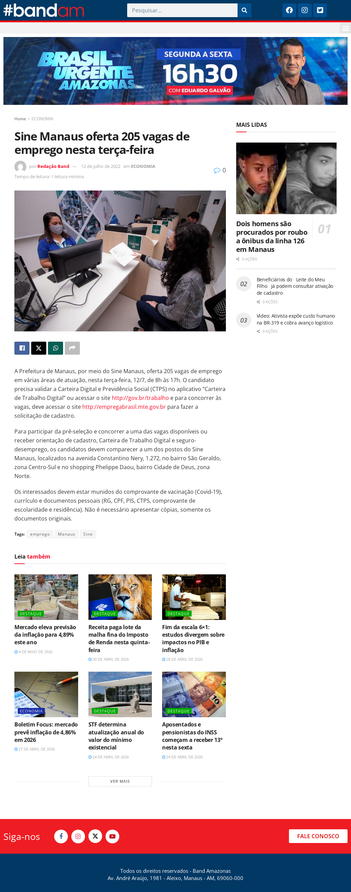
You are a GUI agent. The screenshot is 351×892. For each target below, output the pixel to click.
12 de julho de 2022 (100, 166)
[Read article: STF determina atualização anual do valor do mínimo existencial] (120, 694)
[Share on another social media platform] (72, 348)
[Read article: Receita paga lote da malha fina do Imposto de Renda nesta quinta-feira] (120, 597)
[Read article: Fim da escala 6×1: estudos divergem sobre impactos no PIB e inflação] (194, 597)
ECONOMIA (42, 119)
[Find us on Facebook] (61, 836)
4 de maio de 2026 (33, 651)
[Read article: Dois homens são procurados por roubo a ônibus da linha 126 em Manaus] (286, 179)
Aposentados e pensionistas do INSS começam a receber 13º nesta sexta (192, 736)
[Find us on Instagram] (78, 836)
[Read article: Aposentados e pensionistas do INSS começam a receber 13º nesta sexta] (194, 694)
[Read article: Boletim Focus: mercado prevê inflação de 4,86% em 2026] (46, 694)
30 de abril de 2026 (108, 659)
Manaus (66, 534)
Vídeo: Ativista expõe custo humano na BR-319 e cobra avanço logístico (296, 319)
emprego (40, 534)
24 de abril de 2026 (108, 756)
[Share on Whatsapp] (55, 348)
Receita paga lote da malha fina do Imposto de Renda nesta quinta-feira (119, 638)
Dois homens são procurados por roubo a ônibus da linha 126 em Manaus (271, 236)
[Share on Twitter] (38, 348)
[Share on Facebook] (21, 348)
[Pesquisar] (244, 10)
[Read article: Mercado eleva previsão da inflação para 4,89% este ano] (46, 597)
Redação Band (53, 166)
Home (20, 119)
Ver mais (120, 781)
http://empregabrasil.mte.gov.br (124, 407)
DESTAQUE (31, 613)
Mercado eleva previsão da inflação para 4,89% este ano (45, 634)
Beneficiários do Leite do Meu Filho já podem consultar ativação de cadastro (295, 286)
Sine (88, 534)
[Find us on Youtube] (112, 836)
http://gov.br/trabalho (140, 398)
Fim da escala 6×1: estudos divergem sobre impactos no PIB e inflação (193, 638)
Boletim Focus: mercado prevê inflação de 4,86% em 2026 (46, 732)
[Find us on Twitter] (95, 836)
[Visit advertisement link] (175, 71)
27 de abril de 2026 (34, 749)
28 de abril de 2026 (182, 659)
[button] (345, 28)
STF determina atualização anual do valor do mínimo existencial (116, 736)
